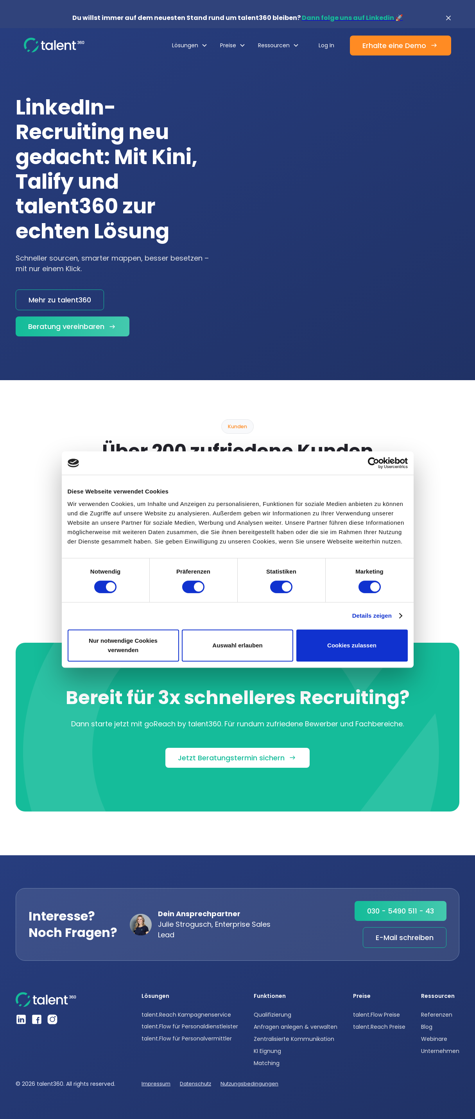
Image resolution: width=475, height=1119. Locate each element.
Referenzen (436, 1015)
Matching (267, 1063)
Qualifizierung (272, 1015)
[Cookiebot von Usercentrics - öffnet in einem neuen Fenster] (373, 463)
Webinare (434, 1039)
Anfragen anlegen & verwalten (295, 1027)
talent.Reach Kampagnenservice (186, 1015)
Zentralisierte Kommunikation (294, 1039)
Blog (426, 1027)
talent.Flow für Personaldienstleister (190, 1026)
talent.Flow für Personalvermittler (187, 1038)
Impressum (156, 1083)
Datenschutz (195, 1083)
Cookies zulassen (351, 645)
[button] (190, 45)
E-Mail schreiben (405, 937)
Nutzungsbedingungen (249, 1083)
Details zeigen (372, 615)
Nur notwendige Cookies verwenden (123, 645)
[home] (54, 45)
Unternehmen (440, 1051)
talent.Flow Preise (376, 1015)
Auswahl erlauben (237, 645)
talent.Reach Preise (379, 1027)
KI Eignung (267, 1051)
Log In (326, 45)
